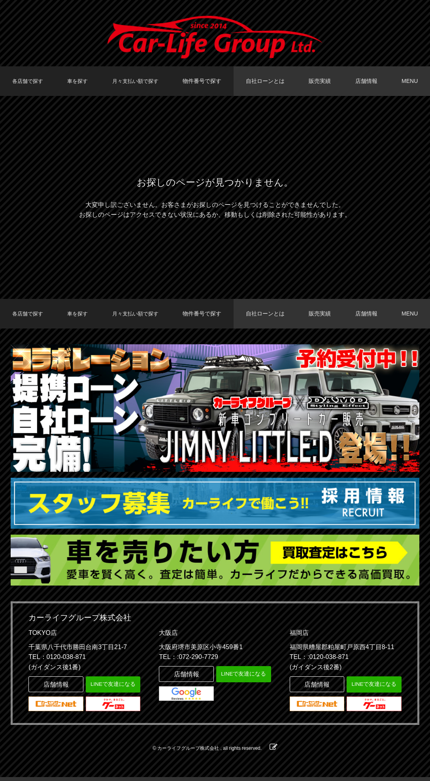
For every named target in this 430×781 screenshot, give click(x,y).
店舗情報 (367, 81)
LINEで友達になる (113, 688)
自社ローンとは (268, 81)
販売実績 (322, 81)
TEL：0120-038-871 (57, 660)
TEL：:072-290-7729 (188, 660)
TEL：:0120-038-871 (319, 660)
